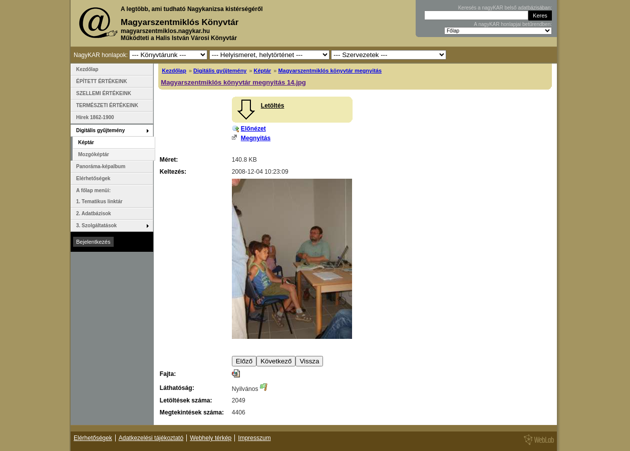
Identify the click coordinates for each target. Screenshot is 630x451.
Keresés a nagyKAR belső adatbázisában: (505, 8)
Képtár (262, 71)
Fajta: (168, 373)
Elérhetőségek (93, 178)
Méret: (169, 159)
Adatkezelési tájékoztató (151, 437)
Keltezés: (173, 171)
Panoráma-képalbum (100, 166)
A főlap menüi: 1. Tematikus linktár (99, 196)
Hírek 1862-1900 (95, 117)
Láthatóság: (177, 387)
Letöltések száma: (186, 400)
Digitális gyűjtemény (219, 71)
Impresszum (254, 437)
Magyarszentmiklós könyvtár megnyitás (330, 71)
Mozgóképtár (93, 154)
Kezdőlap (174, 71)
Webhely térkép (210, 437)
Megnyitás (255, 138)
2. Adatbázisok (93, 213)
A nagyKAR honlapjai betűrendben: (513, 24)
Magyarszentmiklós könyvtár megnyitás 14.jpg (233, 82)
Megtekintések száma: (192, 412)
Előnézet (253, 128)
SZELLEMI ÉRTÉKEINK (103, 93)
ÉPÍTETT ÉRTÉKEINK (101, 81)
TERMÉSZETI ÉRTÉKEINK (107, 105)
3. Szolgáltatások (96, 225)
